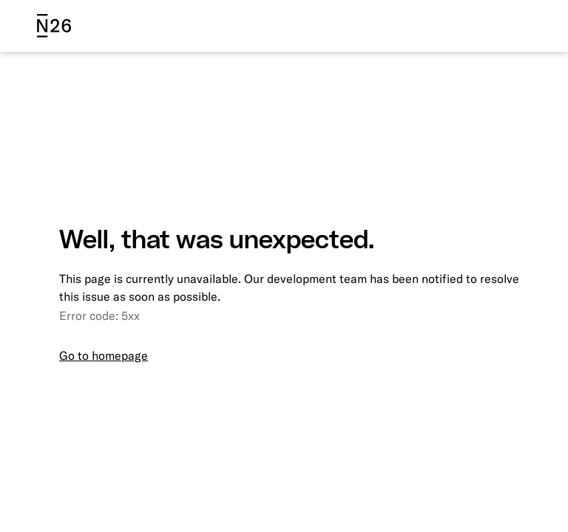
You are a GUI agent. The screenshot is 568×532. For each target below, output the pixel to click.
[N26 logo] (54, 26)
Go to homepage (103, 355)
